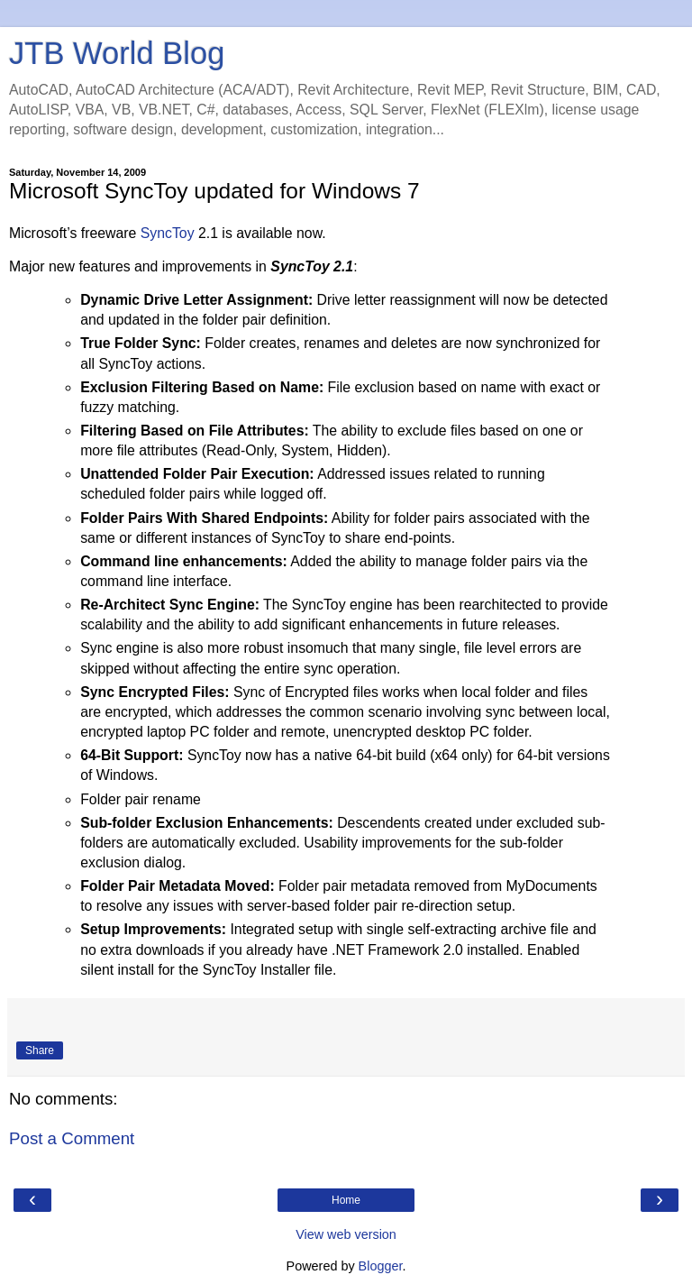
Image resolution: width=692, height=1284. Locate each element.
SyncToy (168, 233)
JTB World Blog (116, 53)
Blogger (381, 1266)
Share (39, 1050)
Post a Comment (71, 1138)
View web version (346, 1234)
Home (346, 1200)
